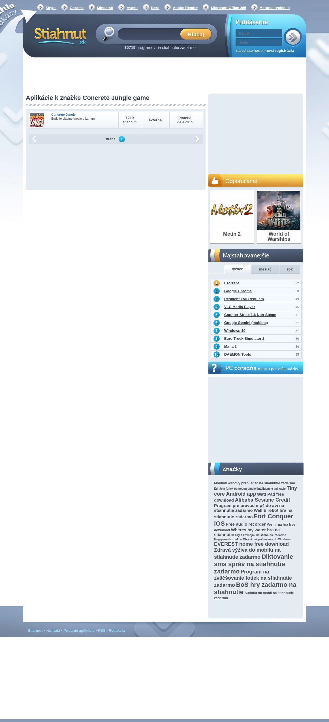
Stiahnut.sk (59, 35)
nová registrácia (280, 50)
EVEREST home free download (251, 544)
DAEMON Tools (237, 354)
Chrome (77, 8)
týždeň (237, 269)
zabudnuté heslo (249, 50)
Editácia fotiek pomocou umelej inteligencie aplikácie (250, 488)
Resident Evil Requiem (244, 299)
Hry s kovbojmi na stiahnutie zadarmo (260, 535)
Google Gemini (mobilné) (246, 323)
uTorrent (231, 283)
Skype (51, 8)
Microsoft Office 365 (228, 8)
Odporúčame (241, 181)
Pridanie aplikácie (79, 630)
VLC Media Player (239, 307)
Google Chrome (238, 291)
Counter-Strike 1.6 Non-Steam (250, 315)
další (197, 139)
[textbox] (150, 34)
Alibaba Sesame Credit (262, 500)
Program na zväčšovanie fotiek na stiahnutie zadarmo (253, 578)
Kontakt (53, 630)
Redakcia (117, 630)
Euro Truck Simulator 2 (244, 338)
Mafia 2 (230, 346)
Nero (155, 8)
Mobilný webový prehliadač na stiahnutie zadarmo (254, 483)
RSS (101, 630)
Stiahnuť (35, 630)
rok (290, 269)
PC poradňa (261, 368)
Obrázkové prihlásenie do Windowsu (267, 539)
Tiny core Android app (255, 491)
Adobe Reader (185, 8)
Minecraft (105, 8)
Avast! (132, 8)
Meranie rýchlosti (275, 8)
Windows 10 (234, 330)
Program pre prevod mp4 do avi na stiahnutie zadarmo (249, 508)
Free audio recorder (246, 524)
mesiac (265, 269)
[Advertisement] (164, 76)
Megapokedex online (228, 539)
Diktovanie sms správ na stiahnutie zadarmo (253, 564)
